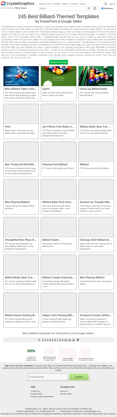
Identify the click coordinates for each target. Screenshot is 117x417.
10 (65, 339)
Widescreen (108, 8)
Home (3, 8)
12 (73, 339)
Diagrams (65, 4)
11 (69, 339)
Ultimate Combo (45, 4)
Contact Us (35, 391)
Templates (56, 4)
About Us (64, 391)
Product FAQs (36, 394)
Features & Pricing (58, 62)
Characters (74, 4)
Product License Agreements (42, 397)
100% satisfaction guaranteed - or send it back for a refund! (86, 358)
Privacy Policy (66, 394)
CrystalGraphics (17, 3)
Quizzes (83, 4)
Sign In (112, 4)
